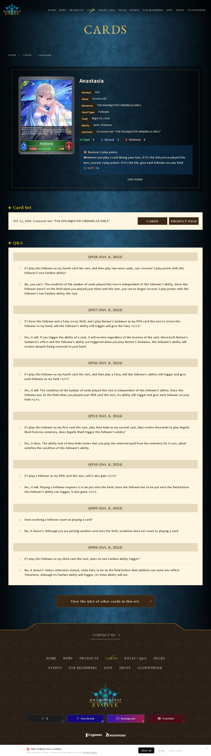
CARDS (27, 55)
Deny (162, 750)
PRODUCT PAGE (184, 221)
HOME (12, 55)
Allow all (146, 750)
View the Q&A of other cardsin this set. (105, 601)
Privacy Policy (90, 752)
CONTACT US (104, 635)
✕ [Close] (207, 748)
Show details (175, 750)
